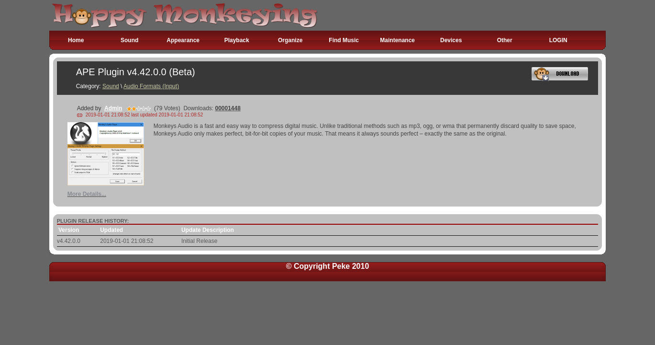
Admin (113, 108)
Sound (129, 40)
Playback (236, 40)
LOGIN (558, 40)
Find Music (344, 40)
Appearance (183, 40)
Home (76, 40)
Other (504, 40)
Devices (451, 40)
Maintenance (397, 40)
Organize (290, 40)
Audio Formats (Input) (151, 86)
